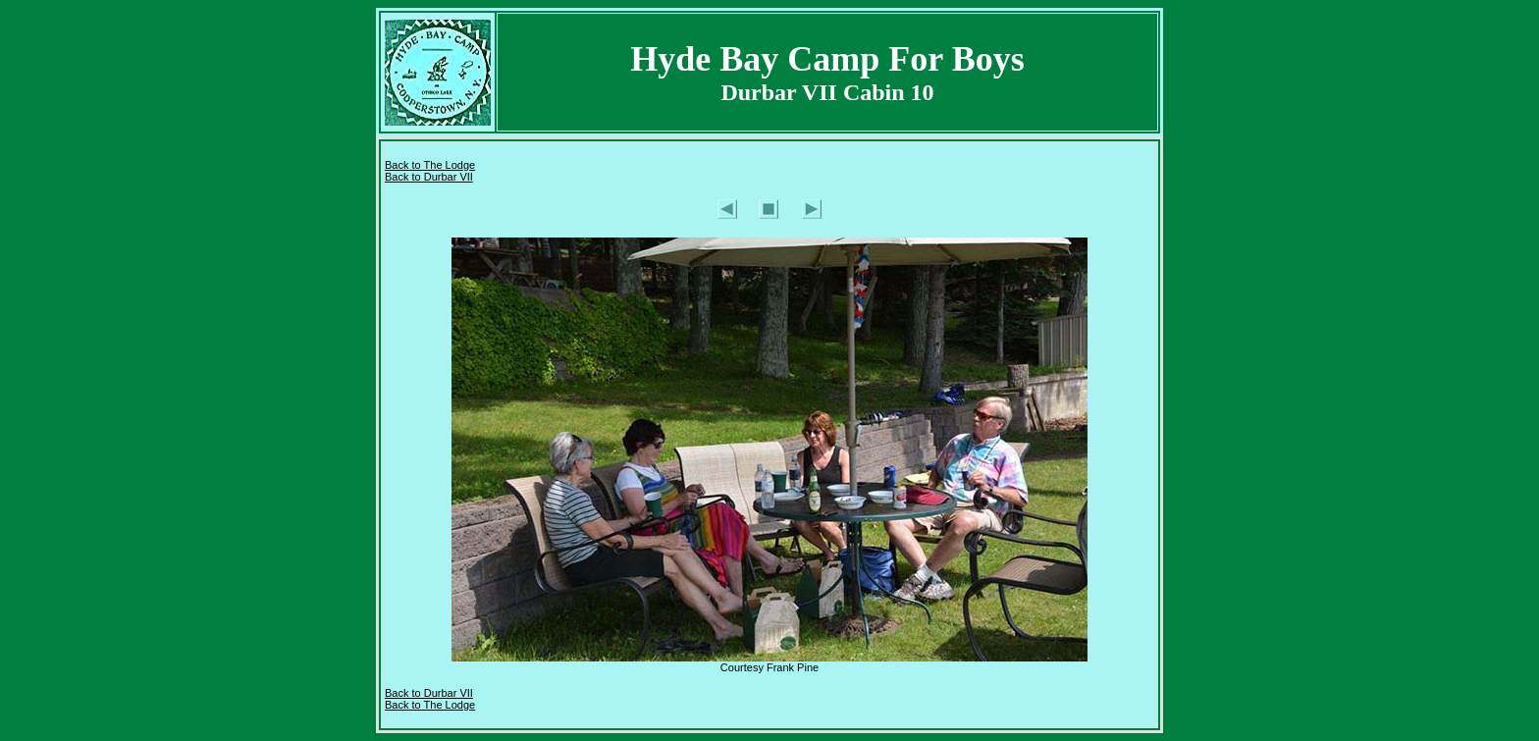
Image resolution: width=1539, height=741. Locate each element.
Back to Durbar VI (427, 693)
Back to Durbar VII (429, 177)
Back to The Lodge (430, 165)
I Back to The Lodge (430, 699)
